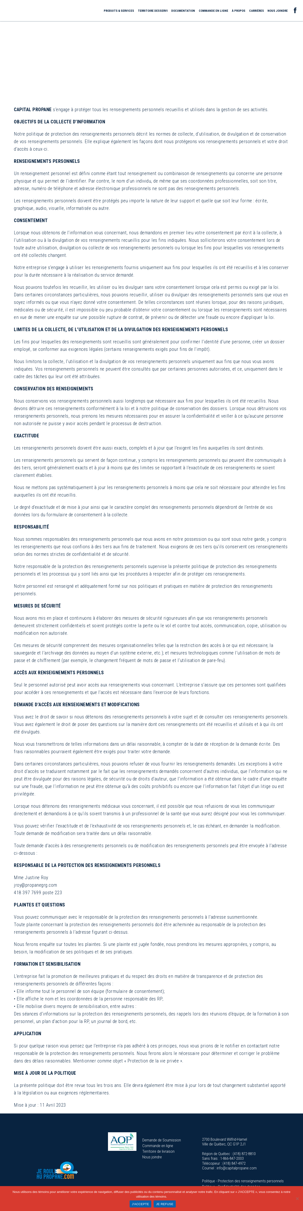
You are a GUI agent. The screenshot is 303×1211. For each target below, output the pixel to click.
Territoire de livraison (158, 1151)
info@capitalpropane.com (237, 1168)
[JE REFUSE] (297, 1198)
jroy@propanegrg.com (35, 885)
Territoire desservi (153, 10)
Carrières (256, 10)
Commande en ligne (213, 10)
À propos (238, 10)
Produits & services (119, 10)
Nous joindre (277, 10)
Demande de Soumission (161, 1140)
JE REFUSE (164, 1204)
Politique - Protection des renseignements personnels (243, 1181)
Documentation (183, 10)
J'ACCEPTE (140, 1204)
